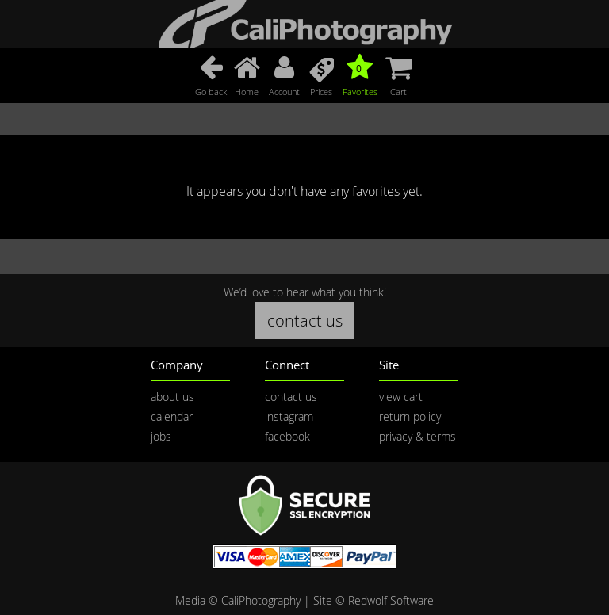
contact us (305, 320)
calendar (172, 416)
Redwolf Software (391, 600)
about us (172, 396)
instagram (289, 416)
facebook (287, 436)
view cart (401, 396)
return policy (410, 416)
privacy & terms (417, 436)
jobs (161, 436)
